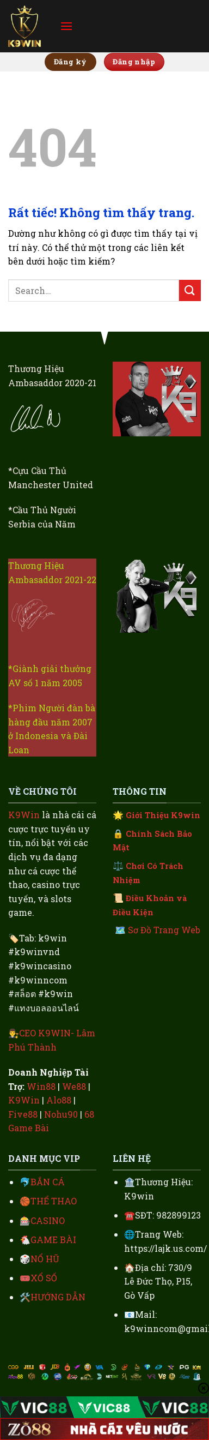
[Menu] (66, 26)
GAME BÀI (53, 1239)
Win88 (41, 1086)
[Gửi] (190, 290)
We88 (74, 1086)
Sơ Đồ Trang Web (164, 929)
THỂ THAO (53, 1201)
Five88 (23, 1114)
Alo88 (58, 1100)
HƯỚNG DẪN (57, 1297)
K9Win (24, 814)
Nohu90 (61, 1114)
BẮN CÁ (47, 1181)
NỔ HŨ (44, 1258)
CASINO (47, 1220)
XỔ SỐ (43, 1277)
